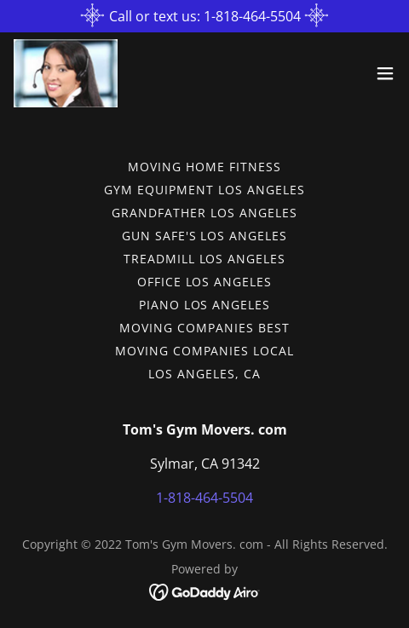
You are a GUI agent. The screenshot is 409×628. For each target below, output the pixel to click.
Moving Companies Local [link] (205, 351)
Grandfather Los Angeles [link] (204, 213)
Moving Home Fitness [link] (204, 166)
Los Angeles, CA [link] (204, 374)
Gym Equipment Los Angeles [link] (204, 189)
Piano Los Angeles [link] (205, 305)
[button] (385, 73)
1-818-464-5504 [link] (204, 497)
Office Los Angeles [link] (205, 282)
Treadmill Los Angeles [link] (205, 259)
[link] (66, 73)
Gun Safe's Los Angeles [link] (205, 236)
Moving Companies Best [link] (204, 328)
